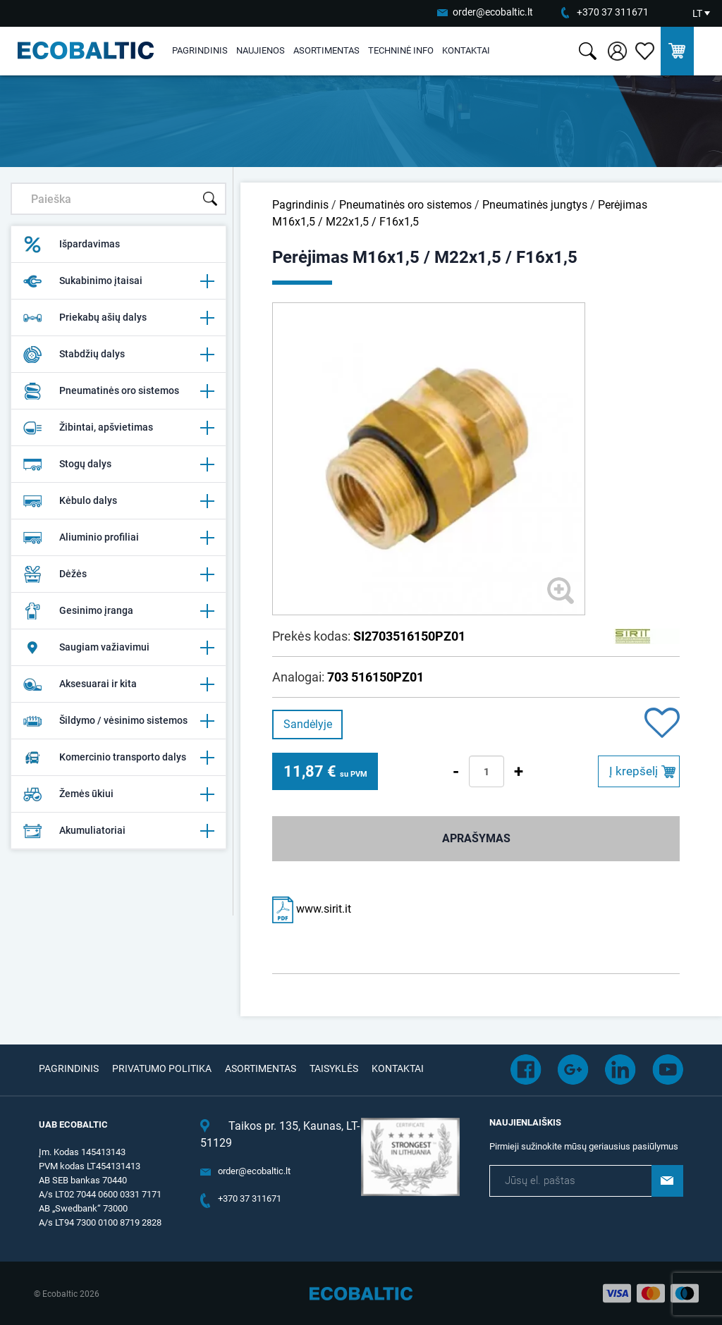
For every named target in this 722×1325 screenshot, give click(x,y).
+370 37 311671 (613, 12)
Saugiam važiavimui (118, 647)
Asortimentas (326, 50)
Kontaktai (466, 50)
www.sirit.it (311, 909)
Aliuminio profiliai (118, 537)
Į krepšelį (633, 771)
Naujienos (260, 50)
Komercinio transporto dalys (118, 757)
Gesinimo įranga (118, 611)
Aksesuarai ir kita (118, 684)
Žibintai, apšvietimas (118, 427)
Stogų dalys (118, 464)
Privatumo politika (162, 1068)
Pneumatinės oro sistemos (118, 391)
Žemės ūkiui (118, 794)
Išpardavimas (71, 244)
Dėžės (118, 574)
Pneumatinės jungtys (534, 204)
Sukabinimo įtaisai (118, 281)
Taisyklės (334, 1068)
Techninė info (401, 50)
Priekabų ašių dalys (118, 317)
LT (697, 13)
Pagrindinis (200, 50)
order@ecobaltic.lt (493, 12)
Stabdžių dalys (118, 354)
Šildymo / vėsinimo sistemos (118, 721)
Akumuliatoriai (118, 830)
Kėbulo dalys (118, 501)
